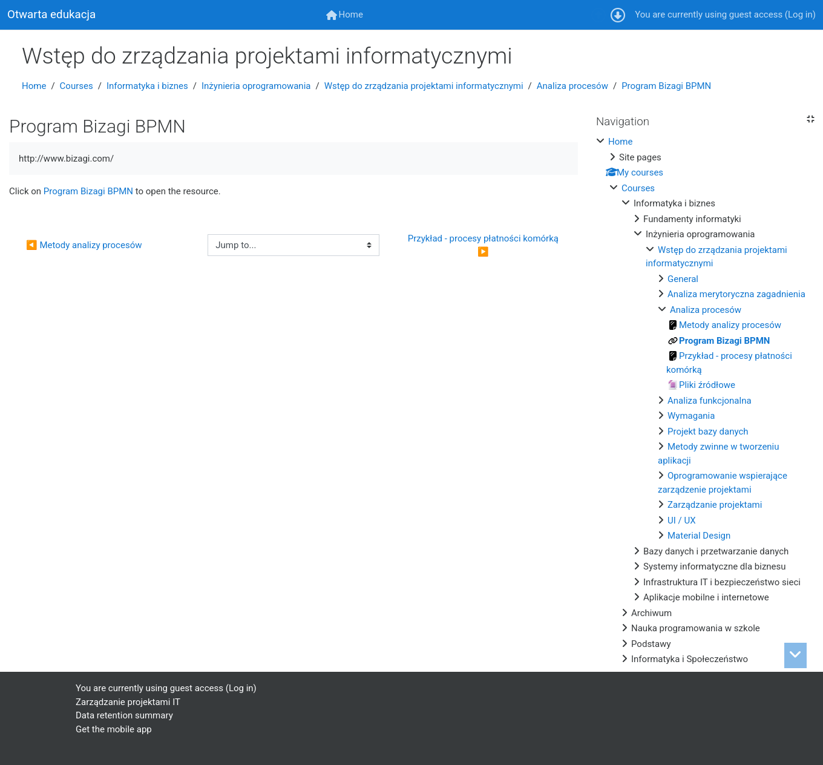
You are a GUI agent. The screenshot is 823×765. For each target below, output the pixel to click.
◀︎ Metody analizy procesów (84, 245)
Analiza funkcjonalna (709, 400)
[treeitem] (705, 400)
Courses (76, 85)
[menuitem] (344, 15)
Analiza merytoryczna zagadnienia (736, 294)
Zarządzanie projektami (714, 504)
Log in (800, 14)
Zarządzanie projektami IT (128, 702)
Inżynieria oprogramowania (256, 85)
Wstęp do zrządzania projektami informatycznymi (423, 85)
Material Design (698, 535)
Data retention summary (124, 715)
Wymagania (691, 415)
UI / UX (681, 520)
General (682, 279)
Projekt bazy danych (708, 431)
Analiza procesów (572, 85)
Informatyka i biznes (147, 85)
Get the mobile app (114, 729)
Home (34, 85)
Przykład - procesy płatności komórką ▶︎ (484, 245)
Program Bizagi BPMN (666, 85)
